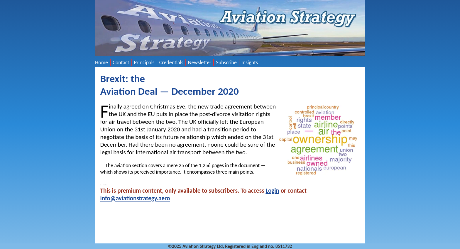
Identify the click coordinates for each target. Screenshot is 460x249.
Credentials (171, 62)
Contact (121, 62)
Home (101, 62)
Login (272, 190)
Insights (249, 62)
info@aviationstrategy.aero (135, 198)
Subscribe (226, 62)
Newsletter (200, 62)
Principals (144, 62)
